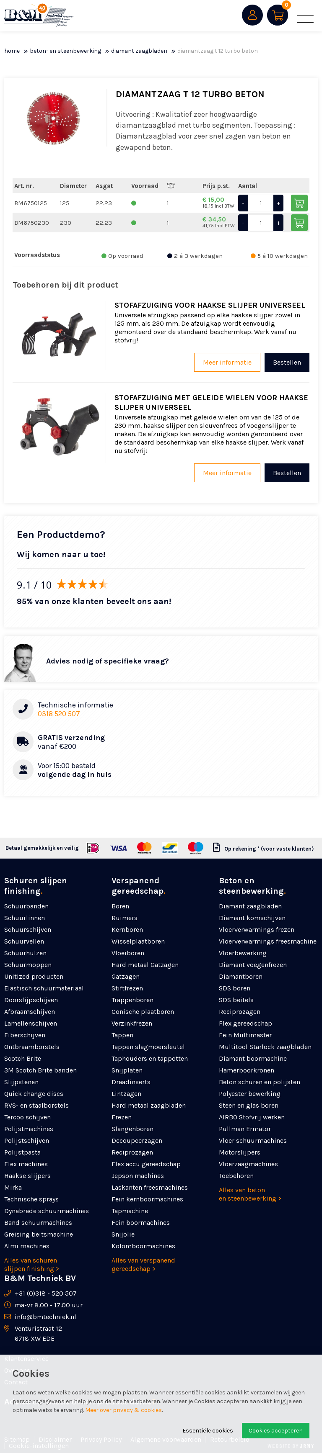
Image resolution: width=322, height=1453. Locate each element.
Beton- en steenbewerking (65, 50)
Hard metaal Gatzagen (145, 965)
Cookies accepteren (276, 1430)
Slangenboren (132, 1129)
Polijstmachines (28, 1129)
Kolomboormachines (143, 1246)
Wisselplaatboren (138, 941)
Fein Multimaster (245, 1035)
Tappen (122, 1035)
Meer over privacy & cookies (123, 1410)
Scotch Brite (22, 1058)
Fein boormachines (141, 1223)
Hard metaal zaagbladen (149, 1105)
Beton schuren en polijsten (259, 1082)
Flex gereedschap (245, 1023)
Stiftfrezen (127, 988)
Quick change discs (33, 1094)
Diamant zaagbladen (139, 50)
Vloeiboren (128, 953)
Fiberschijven (24, 1035)
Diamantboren (240, 976)
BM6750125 (30, 203)
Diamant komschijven (252, 918)
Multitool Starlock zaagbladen (265, 1047)
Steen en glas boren (248, 1105)
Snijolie (123, 1234)
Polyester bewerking (249, 1094)
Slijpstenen (21, 1082)
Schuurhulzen (25, 953)
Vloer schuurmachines (253, 1140)
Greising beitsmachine (38, 1234)
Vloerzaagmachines (248, 1164)
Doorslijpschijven (31, 1000)
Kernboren (127, 930)
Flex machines (26, 1164)
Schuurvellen (24, 941)
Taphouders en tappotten (150, 1058)
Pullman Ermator (245, 1129)
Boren (120, 906)
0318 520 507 (59, 714)
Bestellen (287, 362)
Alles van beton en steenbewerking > (250, 1194)
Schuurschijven (27, 930)
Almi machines (26, 1246)
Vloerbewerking (243, 953)
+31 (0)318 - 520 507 (46, 1293)
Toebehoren (236, 1176)
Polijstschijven (26, 1140)
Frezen (122, 1117)
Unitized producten (33, 976)
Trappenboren (132, 1000)
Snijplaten (127, 1070)
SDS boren (234, 988)
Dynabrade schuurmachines (46, 1211)
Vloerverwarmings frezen (256, 930)
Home (12, 50)
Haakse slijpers (27, 1176)
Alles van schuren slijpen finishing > (31, 1264)
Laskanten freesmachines (150, 1187)
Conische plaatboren (143, 1012)
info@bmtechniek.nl (45, 1317)
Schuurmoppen (28, 965)
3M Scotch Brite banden (40, 1070)
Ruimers (125, 918)
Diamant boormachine (253, 1058)
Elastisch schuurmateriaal (44, 988)
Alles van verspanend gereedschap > (143, 1264)
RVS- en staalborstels (36, 1105)
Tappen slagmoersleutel (148, 1047)
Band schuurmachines (38, 1223)
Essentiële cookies (207, 1430)
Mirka (13, 1187)
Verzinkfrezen (132, 1023)
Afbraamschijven (29, 1012)
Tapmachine (130, 1211)
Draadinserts (131, 1082)
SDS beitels (236, 1000)
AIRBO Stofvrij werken (252, 1117)
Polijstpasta (22, 1152)
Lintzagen (126, 1094)
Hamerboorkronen (246, 1070)
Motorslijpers (239, 1152)
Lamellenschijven (30, 1023)
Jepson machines (138, 1176)
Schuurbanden (26, 906)
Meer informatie (227, 362)
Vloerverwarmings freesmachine (268, 941)
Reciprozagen (132, 1152)
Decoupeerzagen (137, 1140)
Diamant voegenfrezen (253, 965)
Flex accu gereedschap (146, 1164)
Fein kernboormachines (147, 1199)
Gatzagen (126, 976)
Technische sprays (31, 1199)
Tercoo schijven (27, 1117)
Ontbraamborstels (32, 1047)
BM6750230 (31, 222)
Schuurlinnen (24, 918)
